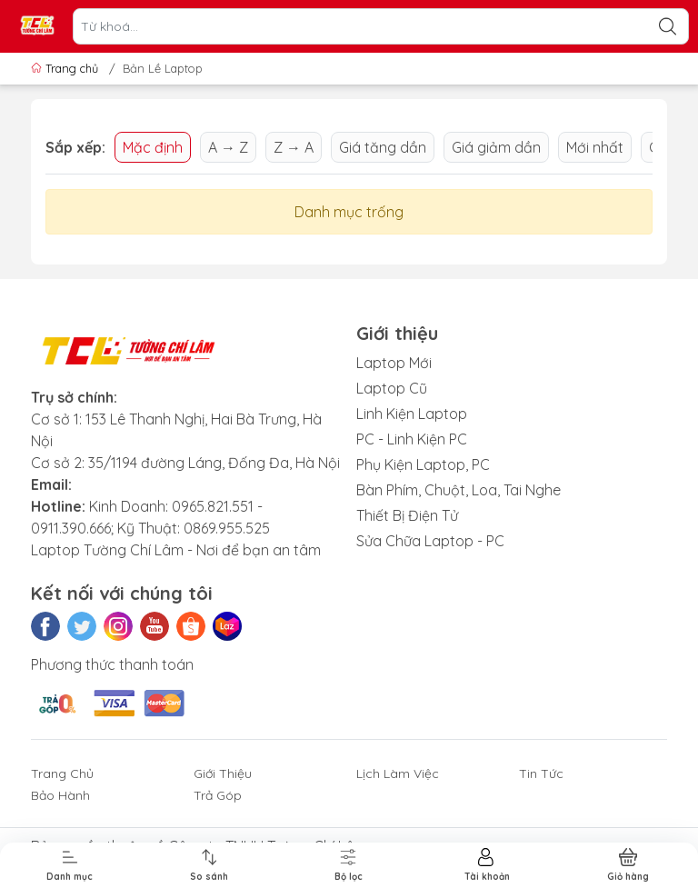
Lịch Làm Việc (397, 773)
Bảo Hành (60, 795)
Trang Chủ (62, 773)
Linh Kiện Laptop (411, 413)
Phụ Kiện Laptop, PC (423, 464)
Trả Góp (218, 795)
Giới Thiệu (223, 773)
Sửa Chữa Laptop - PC (430, 541)
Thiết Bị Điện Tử (407, 515)
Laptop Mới (394, 363)
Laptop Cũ (391, 388)
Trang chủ (66, 68)
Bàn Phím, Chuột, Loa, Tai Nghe (458, 490)
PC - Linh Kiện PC (411, 439)
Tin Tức (541, 773)
